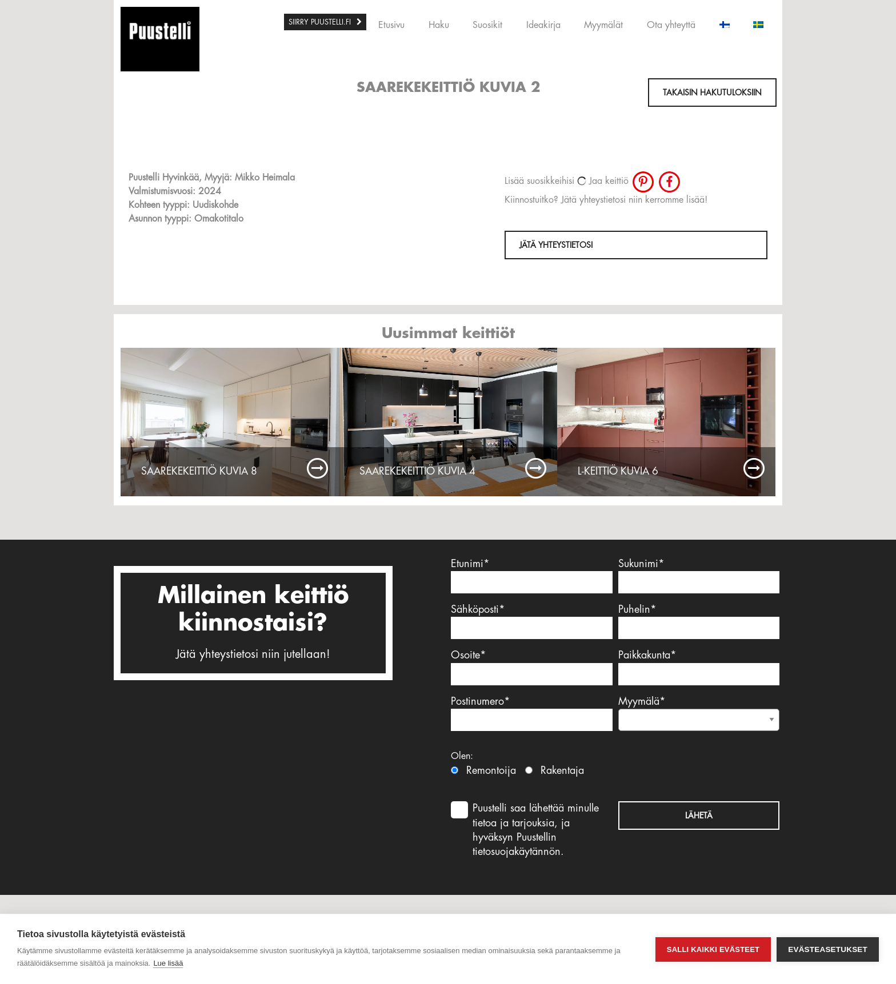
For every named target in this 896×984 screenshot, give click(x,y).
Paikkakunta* (699, 667)
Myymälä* (699, 710)
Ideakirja (543, 25)
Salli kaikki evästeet (713, 949)
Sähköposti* (532, 621)
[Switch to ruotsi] (758, 22)
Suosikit (487, 25)
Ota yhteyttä (671, 25)
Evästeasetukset (827, 949)
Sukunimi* (699, 576)
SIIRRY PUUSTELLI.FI (320, 22)
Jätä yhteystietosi (556, 245)
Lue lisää (168, 963)
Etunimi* (532, 576)
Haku (439, 25)
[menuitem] (325, 22)
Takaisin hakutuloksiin (712, 93)
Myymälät (603, 25)
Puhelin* (699, 621)
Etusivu (391, 25)
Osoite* (532, 667)
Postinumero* (532, 713)
